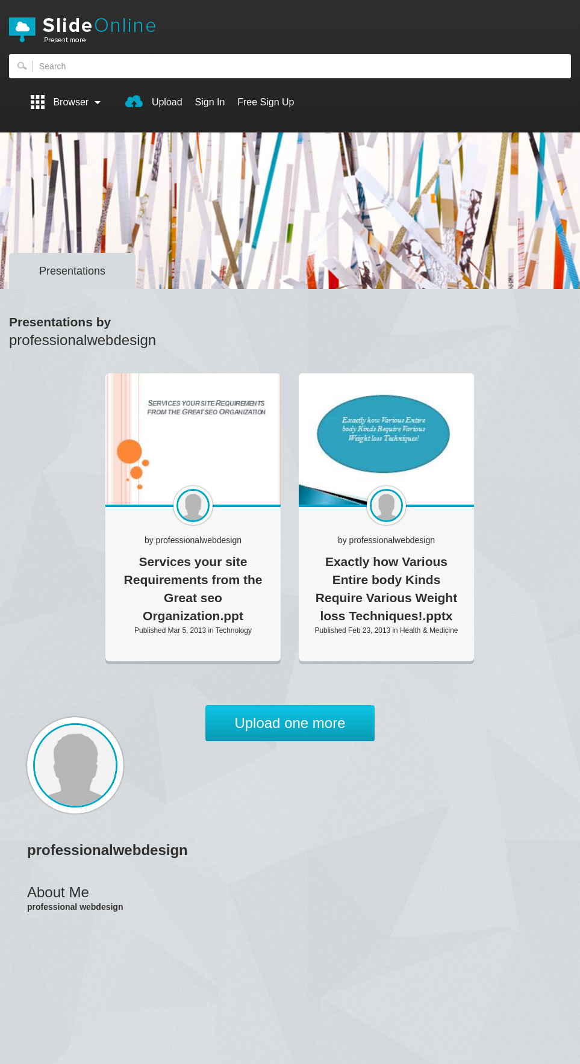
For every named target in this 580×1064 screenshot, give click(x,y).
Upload (153, 101)
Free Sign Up (265, 102)
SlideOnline (290, 30)
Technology (234, 630)
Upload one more (289, 723)
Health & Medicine (429, 630)
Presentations (72, 271)
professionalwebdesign (199, 540)
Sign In (210, 102)
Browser (66, 102)
